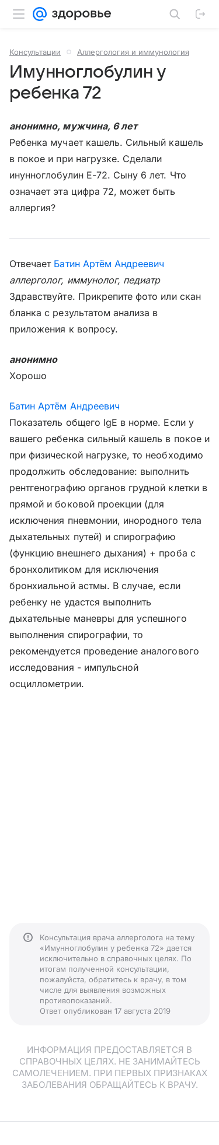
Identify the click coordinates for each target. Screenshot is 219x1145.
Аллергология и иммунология (133, 52)
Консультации (35, 52)
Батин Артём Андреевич (109, 263)
